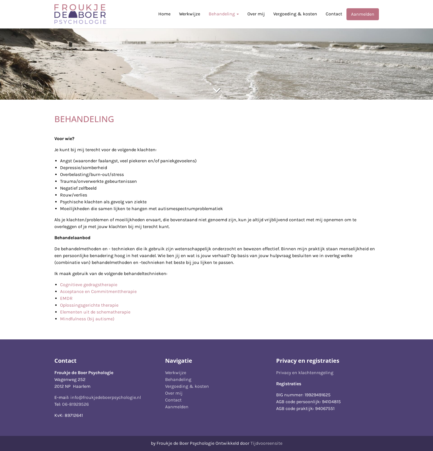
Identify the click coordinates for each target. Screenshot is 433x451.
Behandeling (224, 14)
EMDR (66, 298)
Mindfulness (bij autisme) (87, 318)
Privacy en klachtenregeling (304, 372)
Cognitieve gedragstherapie (88, 284)
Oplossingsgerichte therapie (89, 305)
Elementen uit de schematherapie (95, 312)
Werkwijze (189, 14)
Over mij (256, 14)
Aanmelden (362, 14)
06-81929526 (75, 404)
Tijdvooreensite (266, 443)
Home (164, 14)
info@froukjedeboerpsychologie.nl (105, 397)
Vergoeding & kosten (295, 14)
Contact (334, 14)
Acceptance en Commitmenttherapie (98, 291)
